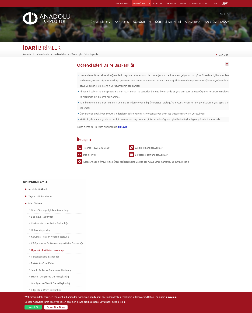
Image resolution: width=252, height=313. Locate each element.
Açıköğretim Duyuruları (102, 259)
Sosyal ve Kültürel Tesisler (206, 259)
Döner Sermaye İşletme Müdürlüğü (49, 93)
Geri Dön (222, 54)
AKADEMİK (122, 21)
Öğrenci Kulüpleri (202, 279)
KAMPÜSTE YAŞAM (216, 21)
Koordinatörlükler (168, 267)
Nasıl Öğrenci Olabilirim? (103, 279)
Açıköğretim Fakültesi (101, 263)
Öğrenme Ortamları (100, 287)
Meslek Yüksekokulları (67, 267)
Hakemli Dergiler (168, 275)
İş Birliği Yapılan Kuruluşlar (41, 204)
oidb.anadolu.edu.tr (151, 147)
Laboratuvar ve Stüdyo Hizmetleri (176, 287)
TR (221, 14)
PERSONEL (158, 3)
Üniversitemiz (42, 54)
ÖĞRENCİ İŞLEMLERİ (168, 21)
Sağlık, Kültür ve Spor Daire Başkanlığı (44, 158)
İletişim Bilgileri (30, 291)
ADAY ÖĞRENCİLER (141, 3)
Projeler (164, 271)
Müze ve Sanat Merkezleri (206, 267)
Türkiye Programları (100, 267)
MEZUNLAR (171, 3)
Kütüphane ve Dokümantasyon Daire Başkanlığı (47, 128)
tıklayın (123, 126)
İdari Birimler (60, 54)
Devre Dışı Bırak (56, 307)
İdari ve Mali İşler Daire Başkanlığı (48, 106)
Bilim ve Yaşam (167, 291)
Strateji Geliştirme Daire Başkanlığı (49, 166)
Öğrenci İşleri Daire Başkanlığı (85, 54)
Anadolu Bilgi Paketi (135, 267)
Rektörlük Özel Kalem (42, 149)
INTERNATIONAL (122, 3)
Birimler (164, 259)
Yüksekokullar (63, 271)
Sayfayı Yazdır (227, 65)
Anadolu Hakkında (37, 72)
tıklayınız (171, 296)
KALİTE (183, 3)
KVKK (216, 3)
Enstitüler (61, 263)
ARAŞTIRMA (192, 21)
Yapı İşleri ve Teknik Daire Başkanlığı (49, 173)
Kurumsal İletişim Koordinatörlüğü (49, 120)
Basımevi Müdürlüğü (41, 100)
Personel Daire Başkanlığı (44, 143)
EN (227, 14)
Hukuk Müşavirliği (39, 113)
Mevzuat (31, 218)
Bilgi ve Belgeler (36, 211)
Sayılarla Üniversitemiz (39, 79)
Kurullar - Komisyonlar (39, 197)
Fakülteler (61, 259)
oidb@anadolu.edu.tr (155, 154)
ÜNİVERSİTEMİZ (101, 21)
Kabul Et (33, 307)
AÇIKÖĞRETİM (142, 21)
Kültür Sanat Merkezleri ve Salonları (211, 263)
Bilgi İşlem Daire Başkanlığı (44, 179)
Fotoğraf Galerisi (202, 287)
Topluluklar (199, 275)
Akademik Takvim (99, 283)
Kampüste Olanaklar (203, 283)
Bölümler (32, 190)
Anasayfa (27, 54)
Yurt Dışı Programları (101, 275)
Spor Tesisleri (200, 271)
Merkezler (165, 263)
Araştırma (96, 271)
